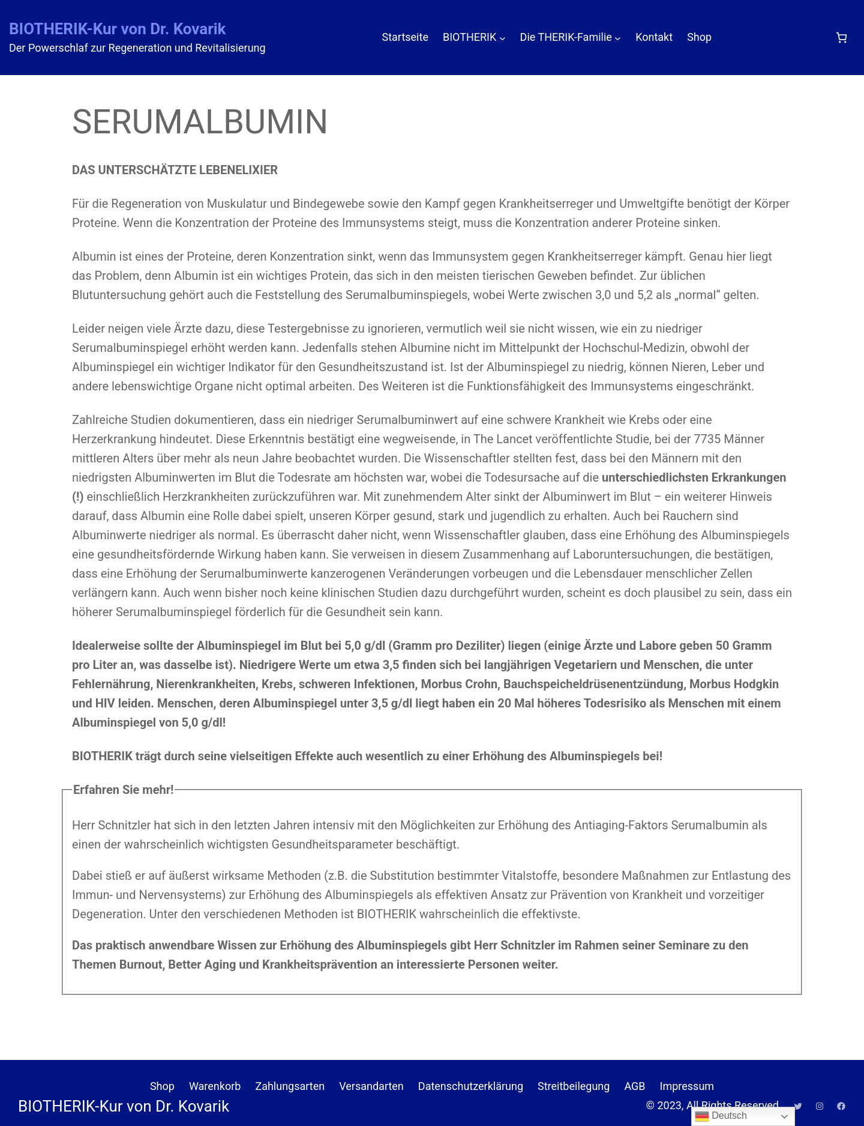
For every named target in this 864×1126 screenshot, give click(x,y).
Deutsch (721, 1116)
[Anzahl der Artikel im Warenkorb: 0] (841, 37)
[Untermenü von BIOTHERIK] (502, 37)
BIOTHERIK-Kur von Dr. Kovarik (117, 29)
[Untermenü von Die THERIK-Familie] (617, 37)
